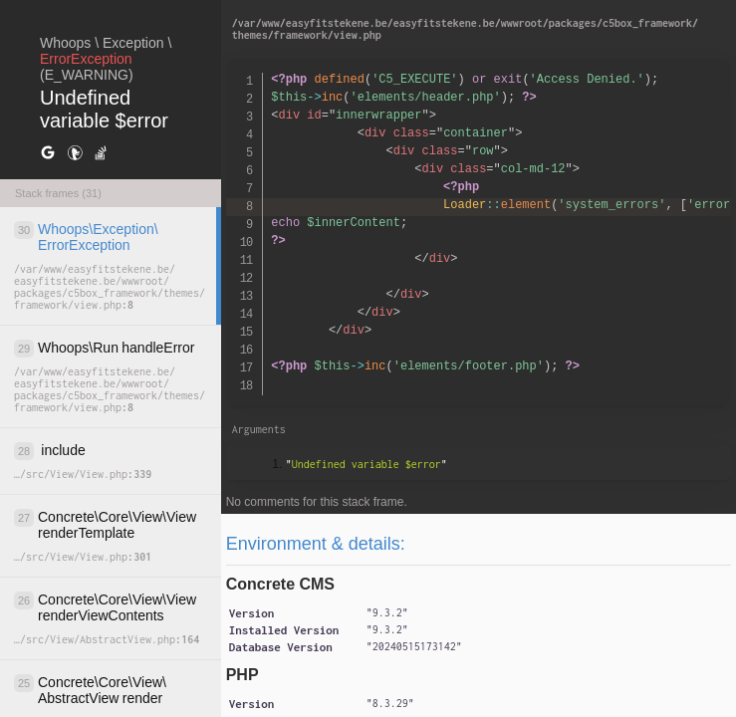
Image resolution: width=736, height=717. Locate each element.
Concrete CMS (280, 584)
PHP (242, 674)
